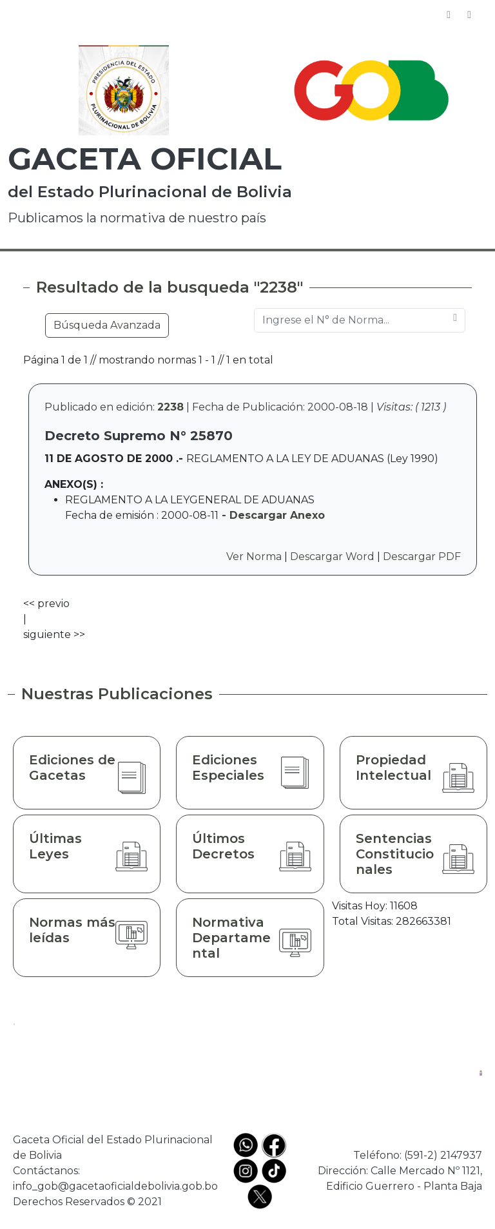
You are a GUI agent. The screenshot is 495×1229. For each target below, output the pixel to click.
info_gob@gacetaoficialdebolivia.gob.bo (115, 1186)
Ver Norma (254, 556)
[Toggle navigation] (469, 14)
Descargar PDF (422, 556)
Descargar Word (332, 556)
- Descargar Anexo (271, 515)
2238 (170, 407)
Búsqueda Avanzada (106, 325)
